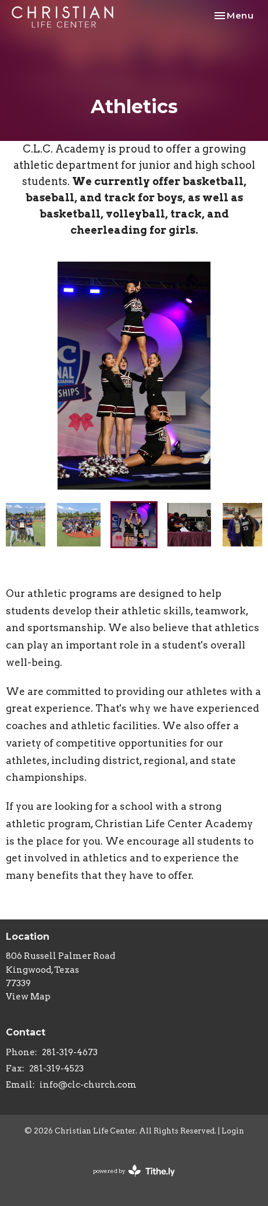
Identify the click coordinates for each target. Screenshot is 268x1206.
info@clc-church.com (88, 1085)
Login (232, 1131)
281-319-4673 (70, 1052)
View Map (28, 996)
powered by (134, 1170)
